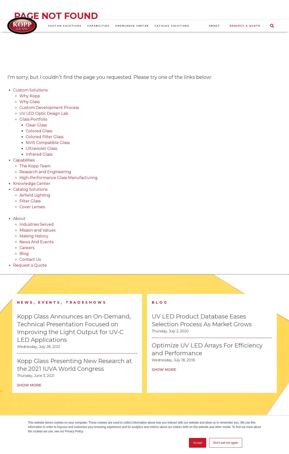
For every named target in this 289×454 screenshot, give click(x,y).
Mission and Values (37, 230)
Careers (26, 247)
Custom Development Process (49, 107)
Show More (29, 385)
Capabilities (24, 160)
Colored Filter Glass (44, 137)
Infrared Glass (39, 154)
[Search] (276, 26)
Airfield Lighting (34, 195)
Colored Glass (39, 131)
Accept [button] (197, 443)
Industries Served (36, 224)
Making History (33, 236)
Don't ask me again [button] (225, 443)
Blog (24, 253)
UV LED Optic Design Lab (43, 113)
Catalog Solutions (30, 189)
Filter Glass (30, 201)
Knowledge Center (31, 183)
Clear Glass (36, 125)
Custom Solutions (30, 90)
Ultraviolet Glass (41, 148)
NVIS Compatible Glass (48, 142)
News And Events (36, 242)
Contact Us (30, 259)
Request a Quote (30, 265)
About (19, 218)
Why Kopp (29, 96)
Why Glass (29, 102)
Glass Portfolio (33, 119)
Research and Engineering (45, 172)
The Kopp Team (35, 166)
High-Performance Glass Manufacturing (58, 177)
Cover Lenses (32, 207)
